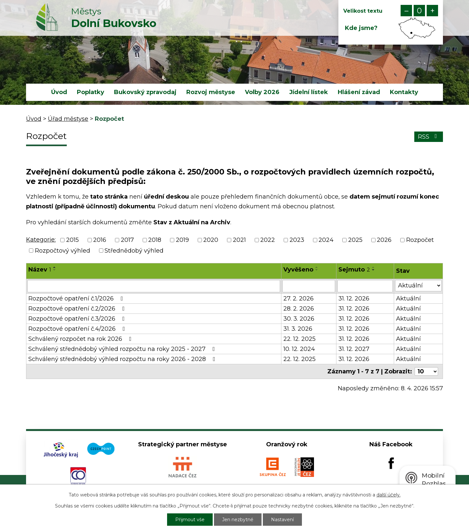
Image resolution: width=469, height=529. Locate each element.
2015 (72, 240)
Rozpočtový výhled (62, 250)
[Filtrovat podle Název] (153, 286)
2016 (99, 240)
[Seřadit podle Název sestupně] (54, 270)
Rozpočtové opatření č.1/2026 (77, 298)
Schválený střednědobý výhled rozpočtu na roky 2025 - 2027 (123, 349)
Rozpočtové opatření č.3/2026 (77, 318)
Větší (432, 10)
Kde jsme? (361, 28)
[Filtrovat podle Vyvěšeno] (308, 286)
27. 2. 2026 (298, 298)
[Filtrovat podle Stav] (418, 285)
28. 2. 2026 (298, 308)
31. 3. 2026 (297, 328)
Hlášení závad (359, 92)
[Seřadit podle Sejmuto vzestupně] (373, 267)
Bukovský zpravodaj (145, 92)
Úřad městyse (68, 118)
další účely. (389, 495)
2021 (239, 240)
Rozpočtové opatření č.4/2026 (78, 328)
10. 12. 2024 (299, 349)
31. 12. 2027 (353, 349)
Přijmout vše (190, 519)
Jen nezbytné (237, 519)
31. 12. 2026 (353, 298)
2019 (182, 240)
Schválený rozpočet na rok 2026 (81, 338)
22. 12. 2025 (299, 338)
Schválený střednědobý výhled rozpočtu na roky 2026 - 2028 (123, 359)
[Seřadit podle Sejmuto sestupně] (373, 270)
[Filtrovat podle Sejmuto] (364, 286)
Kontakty (404, 92)
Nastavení (282, 519)
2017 (127, 240)
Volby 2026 (262, 92)
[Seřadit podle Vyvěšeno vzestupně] (316, 267)
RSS (429, 136)
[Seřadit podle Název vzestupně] (54, 267)
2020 (210, 240)
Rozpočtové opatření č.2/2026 (77, 308)
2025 (355, 240)
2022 (267, 240)
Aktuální (408, 298)
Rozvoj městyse (210, 92)
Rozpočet (420, 240)
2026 (384, 240)
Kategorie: (41, 239)
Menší (406, 10)
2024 (326, 240)
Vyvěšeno (298, 269)
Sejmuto (354, 269)
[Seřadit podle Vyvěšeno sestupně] (316, 270)
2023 (297, 240)
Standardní (419, 10)
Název (39, 269)
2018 (154, 240)
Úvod (59, 92)
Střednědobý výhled (134, 250)
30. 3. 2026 (298, 318)
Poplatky (90, 92)
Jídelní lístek (308, 92)
